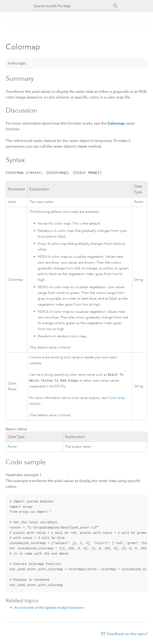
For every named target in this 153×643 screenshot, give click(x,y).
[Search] (115, 6)
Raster (139, 201)
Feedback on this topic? (127, 634)
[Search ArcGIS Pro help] (72, 6)
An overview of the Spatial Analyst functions (49, 608)
